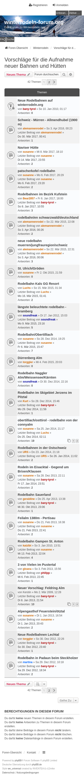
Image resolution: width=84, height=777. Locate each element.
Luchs (27, 287)
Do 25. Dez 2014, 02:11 (32, 436)
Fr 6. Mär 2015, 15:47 (30, 346)
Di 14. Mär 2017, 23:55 (31, 159)
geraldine (29, 499)
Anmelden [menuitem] (60, 5)
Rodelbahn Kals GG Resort (38, 283)
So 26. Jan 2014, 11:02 (64, 456)
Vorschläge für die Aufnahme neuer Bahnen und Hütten (38, 63)
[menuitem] (8, 773)
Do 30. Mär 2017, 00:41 (32, 136)
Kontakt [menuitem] (31, 752)
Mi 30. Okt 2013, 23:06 (31, 507)
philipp (45, 573)
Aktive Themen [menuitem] (75, 13)
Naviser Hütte (28, 147)
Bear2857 (29, 198)
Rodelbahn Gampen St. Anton (40, 541)
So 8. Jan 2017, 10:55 (31, 206)
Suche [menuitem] (10, 39)
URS (25, 452)
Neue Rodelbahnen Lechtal (38, 634)
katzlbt (27, 545)
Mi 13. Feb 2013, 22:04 (31, 553)
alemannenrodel (33, 128)
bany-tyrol (29, 109)
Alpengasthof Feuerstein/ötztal (41, 611)
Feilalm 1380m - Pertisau (36, 518)
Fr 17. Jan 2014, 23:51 (31, 483)
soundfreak (30, 315)
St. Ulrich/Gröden (31, 268)
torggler (28, 362)
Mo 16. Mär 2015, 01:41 (32, 296)
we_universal (14, 768)
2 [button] (49, 82)
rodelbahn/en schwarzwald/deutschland (48, 217)
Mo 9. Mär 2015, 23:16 (31, 323)
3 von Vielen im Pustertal (37, 564)
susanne (28, 151)
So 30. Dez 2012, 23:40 (32, 647)
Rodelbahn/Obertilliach (35, 334)
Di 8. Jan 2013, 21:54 (30, 600)
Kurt (25, 401)
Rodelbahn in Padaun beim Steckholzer (48, 658)
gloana (27, 568)
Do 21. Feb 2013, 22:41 (32, 530)
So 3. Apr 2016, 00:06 (31, 257)
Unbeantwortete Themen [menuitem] (62, 13)
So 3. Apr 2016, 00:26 (31, 229)
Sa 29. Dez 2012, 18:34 (32, 670)
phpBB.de (37, 764)
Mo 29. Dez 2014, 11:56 (32, 409)
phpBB (18, 760)
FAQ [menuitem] (3, 39)
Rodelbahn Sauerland (34, 494)
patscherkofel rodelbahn (36, 171)
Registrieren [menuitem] (38, 5)
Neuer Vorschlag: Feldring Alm (41, 588)
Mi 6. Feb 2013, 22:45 (31, 577)
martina (27, 662)
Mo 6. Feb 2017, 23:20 (31, 183)
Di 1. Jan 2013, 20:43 (30, 623)
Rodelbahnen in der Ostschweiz (42, 448)
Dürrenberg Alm (30, 358)
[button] (54, 82)
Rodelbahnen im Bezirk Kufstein (42, 194)
